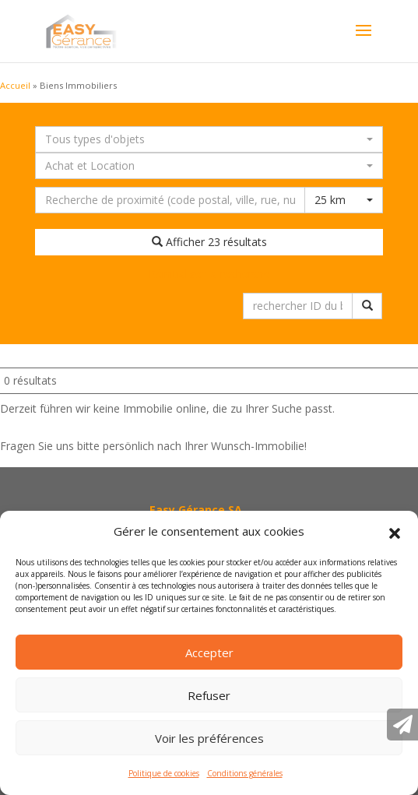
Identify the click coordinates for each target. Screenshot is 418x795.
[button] (394, 532)
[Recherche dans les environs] (170, 200)
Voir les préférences (209, 738)
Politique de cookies (163, 773)
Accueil (15, 85)
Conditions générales (245, 773)
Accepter (209, 652)
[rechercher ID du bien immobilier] (298, 306)
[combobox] (209, 139)
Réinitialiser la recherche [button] (209, 273)
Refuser (209, 695)
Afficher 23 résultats (209, 241)
